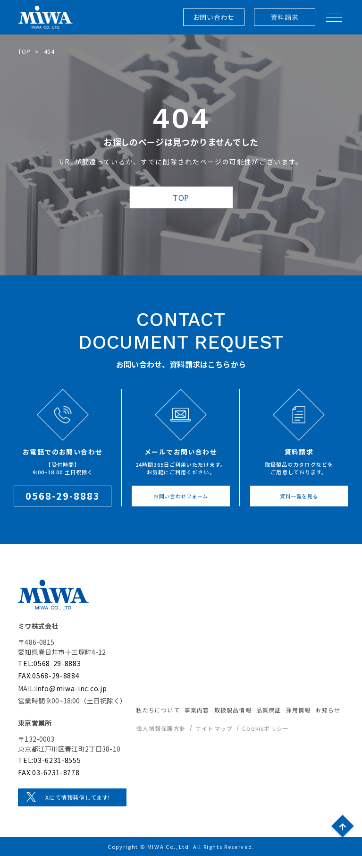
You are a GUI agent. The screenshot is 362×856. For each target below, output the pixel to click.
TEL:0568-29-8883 (49, 663)
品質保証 (268, 710)
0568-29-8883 (62, 496)
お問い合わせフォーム (180, 496)
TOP (24, 51)
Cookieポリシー (265, 728)
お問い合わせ (214, 17)
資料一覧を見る (299, 496)
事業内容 (197, 710)
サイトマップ (214, 728)
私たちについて (157, 710)
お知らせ (327, 710)
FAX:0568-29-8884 (48, 675)
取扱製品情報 (233, 710)
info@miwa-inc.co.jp (71, 688)
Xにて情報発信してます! (77, 797)
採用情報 (298, 710)
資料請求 (284, 17)
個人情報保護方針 (161, 728)
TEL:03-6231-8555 (49, 760)
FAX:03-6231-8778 (48, 772)
